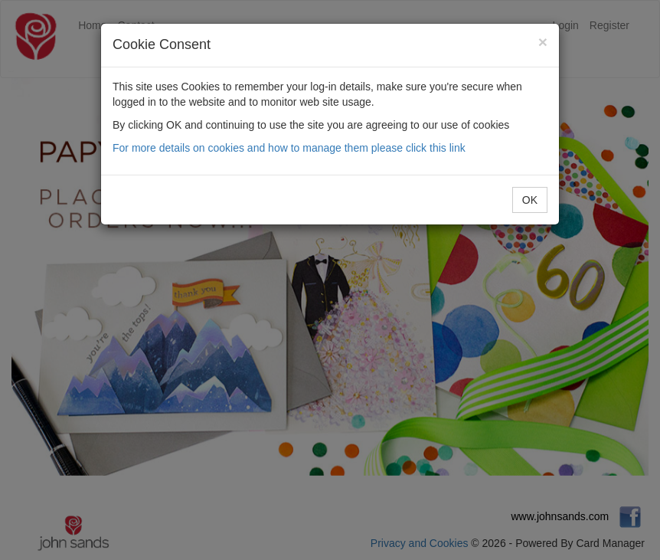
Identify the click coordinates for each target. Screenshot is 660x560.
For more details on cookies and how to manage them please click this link (289, 148)
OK (529, 200)
